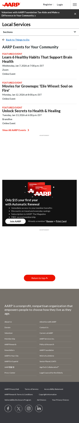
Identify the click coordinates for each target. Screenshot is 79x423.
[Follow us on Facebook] (8, 408)
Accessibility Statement (53, 389)
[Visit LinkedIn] (39, 408)
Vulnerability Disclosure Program (18, 400)
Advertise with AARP (48, 322)
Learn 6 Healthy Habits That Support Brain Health (37, 59)
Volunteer (9, 333)
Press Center (10, 373)
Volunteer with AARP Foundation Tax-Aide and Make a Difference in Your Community (30, 14)
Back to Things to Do (17, 39)
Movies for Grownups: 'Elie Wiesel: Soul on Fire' (37, 88)
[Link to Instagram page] (29, 408)
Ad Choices (41, 400)
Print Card (61, 221)
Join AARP (15, 221)
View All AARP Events (15, 130)
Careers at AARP (46, 333)
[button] (75, 4)
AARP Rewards (10, 344)
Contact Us (44, 327)
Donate (7, 327)
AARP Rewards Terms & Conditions (19, 394)
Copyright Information (48, 394)
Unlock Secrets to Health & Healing (31, 111)
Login (60, 4)
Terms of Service (31, 389)
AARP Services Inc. (47, 339)
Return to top (39, 278)
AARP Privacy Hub (12, 389)
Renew (49, 221)
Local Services (16, 24)
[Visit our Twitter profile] (18, 408)
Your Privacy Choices (60, 400)
